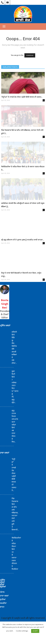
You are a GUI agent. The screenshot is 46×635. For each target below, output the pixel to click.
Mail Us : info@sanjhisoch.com (7, 2)
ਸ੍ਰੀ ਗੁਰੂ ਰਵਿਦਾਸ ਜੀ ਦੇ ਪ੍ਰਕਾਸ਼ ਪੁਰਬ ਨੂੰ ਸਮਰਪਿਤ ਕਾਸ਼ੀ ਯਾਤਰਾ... (22, 239)
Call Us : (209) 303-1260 (2, 2)
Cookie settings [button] (22, 630)
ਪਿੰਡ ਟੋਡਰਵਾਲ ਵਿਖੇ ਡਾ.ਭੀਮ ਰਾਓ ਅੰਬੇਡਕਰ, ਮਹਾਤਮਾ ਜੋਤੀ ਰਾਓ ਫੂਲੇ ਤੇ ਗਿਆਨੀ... (15, 514)
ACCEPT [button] (35, 631)
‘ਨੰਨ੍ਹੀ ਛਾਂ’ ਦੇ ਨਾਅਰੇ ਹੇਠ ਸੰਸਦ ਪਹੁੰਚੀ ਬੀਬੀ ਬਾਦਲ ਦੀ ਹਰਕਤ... (21, 97)
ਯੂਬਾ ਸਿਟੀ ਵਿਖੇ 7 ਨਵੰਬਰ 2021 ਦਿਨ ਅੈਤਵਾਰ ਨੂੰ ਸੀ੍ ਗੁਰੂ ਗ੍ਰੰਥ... (15, 387)
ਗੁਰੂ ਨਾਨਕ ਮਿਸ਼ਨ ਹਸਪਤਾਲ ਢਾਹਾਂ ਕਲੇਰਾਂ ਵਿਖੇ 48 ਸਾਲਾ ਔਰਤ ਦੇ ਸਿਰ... (15, 426)
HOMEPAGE (29, 55)
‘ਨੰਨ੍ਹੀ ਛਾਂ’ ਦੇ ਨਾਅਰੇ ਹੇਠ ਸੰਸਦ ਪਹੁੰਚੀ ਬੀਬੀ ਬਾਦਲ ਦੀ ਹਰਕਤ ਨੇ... (14, 475)
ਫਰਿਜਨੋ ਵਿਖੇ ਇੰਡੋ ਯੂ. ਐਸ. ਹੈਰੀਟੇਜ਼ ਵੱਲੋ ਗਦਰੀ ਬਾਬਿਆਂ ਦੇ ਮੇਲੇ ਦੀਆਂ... (14, 347)
